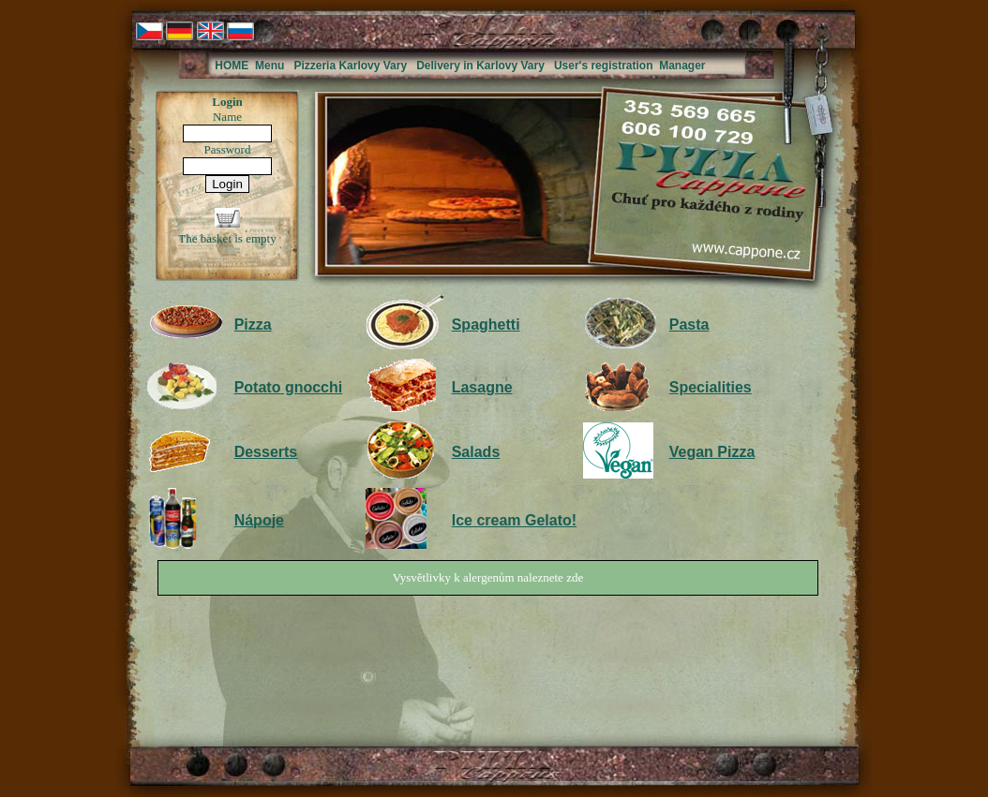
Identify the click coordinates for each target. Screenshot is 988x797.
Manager (682, 65)
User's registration (603, 65)
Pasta (689, 324)
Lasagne (482, 387)
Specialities (710, 387)
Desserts (266, 452)
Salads (476, 452)
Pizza (253, 324)
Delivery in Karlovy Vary (480, 65)
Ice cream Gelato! (514, 520)
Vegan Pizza (712, 452)
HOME (231, 65)
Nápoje (259, 520)
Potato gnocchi (288, 387)
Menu (269, 65)
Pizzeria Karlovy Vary (350, 65)
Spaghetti (486, 324)
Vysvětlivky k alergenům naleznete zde (488, 577)
